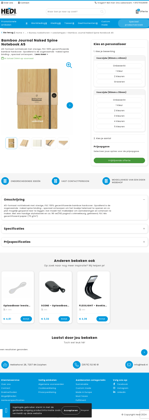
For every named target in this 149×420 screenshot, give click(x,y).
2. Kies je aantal (102, 138)
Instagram (120, 388)
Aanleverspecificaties (12, 400)
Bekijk (26, 318)
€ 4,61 (7, 318)
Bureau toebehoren (39, 32)
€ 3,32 (45, 318)
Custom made (83, 388)
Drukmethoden (9, 392)
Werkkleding (38, 23)
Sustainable (82, 384)
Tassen (68, 23)
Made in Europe (84, 392)
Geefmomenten (87, 23)
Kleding (55, 23)
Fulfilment (81, 400)
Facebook (120, 384)
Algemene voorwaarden (51, 384)
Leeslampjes (59, 32)
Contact (23, 2)
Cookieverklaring (47, 388)
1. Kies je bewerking (104, 51)
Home (19, 32)
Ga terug (8, 32)
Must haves (82, 396)
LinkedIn (119, 392)
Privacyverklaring (47, 392)
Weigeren (85, 410)
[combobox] (72, 11)
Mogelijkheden (8, 396)
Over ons (7, 2)
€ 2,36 (83, 318)
